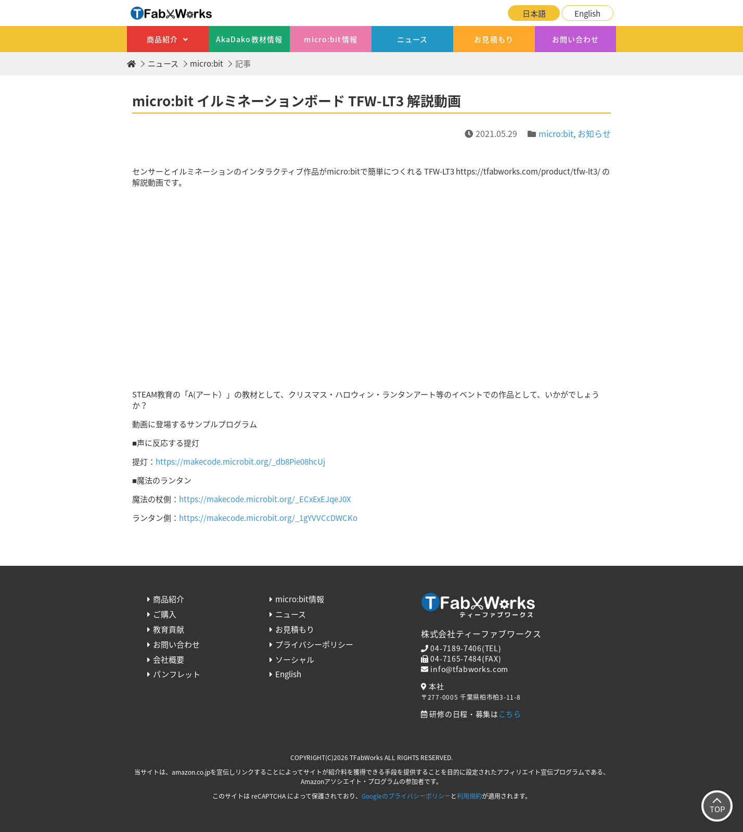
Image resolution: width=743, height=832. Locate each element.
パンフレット (176, 674)
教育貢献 (168, 629)
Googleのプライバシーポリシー (406, 796)
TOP (717, 809)
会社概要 (168, 659)
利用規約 (469, 796)
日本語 (534, 13)
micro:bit (206, 63)
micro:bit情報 (330, 39)
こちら (509, 714)
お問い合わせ (575, 39)
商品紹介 (162, 39)
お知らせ (594, 133)
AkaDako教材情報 (249, 39)
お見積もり (494, 39)
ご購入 (164, 614)
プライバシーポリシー (314, 644)
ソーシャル (294, 659)
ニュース (412, 39)
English (587, 13)
